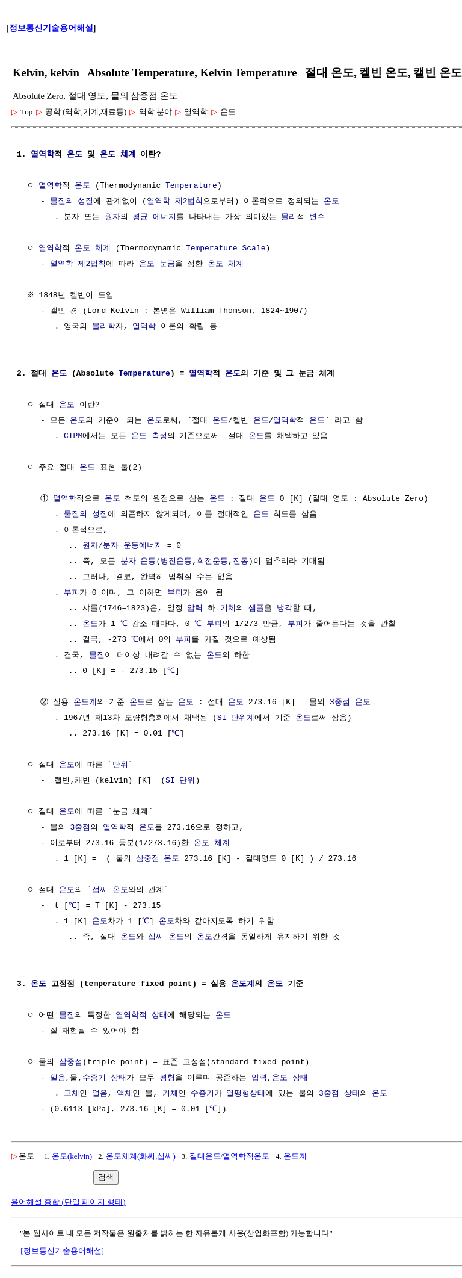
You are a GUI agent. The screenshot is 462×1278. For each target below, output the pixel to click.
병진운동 (176, 561)
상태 (118, 1078)
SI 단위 (180, 780)
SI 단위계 (235, 718)
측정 (159, 436)
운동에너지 (142, 546)
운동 (148, 561)
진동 (240, 561)
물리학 (104, 326)
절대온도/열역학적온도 (229, 1156)
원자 (112, 217)
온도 (74, 154)
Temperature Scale (226, 248)
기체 (228, 608)
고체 (71, 1093)
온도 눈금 (157, 264)
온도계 (85, 702)
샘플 (256, 608)
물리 (289, 217)
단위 (120, 765)
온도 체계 (118, 154)
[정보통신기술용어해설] (62, 1250)
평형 (167, 1078)
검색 (106, 1177)
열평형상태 (245, 1093)
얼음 (58, 1078)
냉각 (284, 608)
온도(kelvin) (72, 1156)
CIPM (73, 436)
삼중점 (147, 859)
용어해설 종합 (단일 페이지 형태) (68, 1201)
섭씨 (100, 890)
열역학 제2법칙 (175, 201)
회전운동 (212, 561)
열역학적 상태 (141, 1015)
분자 (111, 546)
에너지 (164, 217)
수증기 (94, 1078)
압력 (195, 608)
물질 (97, 655)
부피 (71, 593)
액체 (124, 1093)
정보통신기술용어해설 (51, 28)
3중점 (340, 702)
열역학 (42, 154)
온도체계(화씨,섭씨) (141, 1156)
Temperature (191, 186)
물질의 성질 (72, 201)
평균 (140, 217)
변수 (317, 217)
